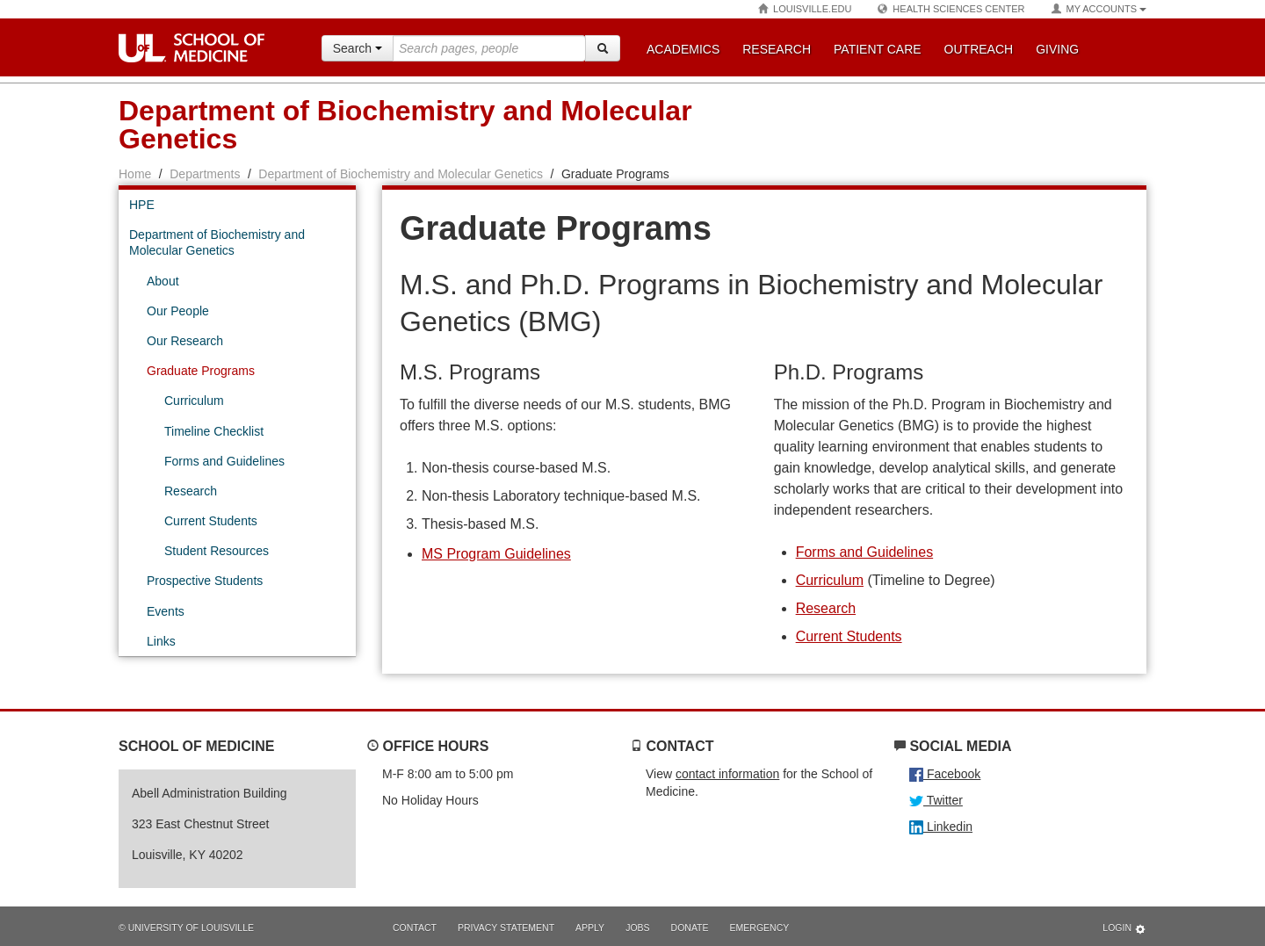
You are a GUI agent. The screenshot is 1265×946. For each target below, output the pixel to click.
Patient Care (878, 49)
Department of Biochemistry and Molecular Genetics (400, 174)
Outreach (979, 49)
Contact (415, 927)
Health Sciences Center (951, 9)
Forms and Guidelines (865, 552)
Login (1124, 928)
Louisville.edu (804, 9)
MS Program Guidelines (496, 553)
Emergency (760, 927)
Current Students (849, 636)
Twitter (936, 800)
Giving (1057, 49)
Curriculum (830, 580)
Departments (205, 174)
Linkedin (940, 827)
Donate (690, 927)
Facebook (944, 774)
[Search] (602, 48)
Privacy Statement (506, 927)
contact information (727, 774)
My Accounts (1099, 9)
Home (135, 174)
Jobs (637, 927)
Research (776, 49)
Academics (683, 49)
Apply (589, 927)
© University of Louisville (186, 927)
